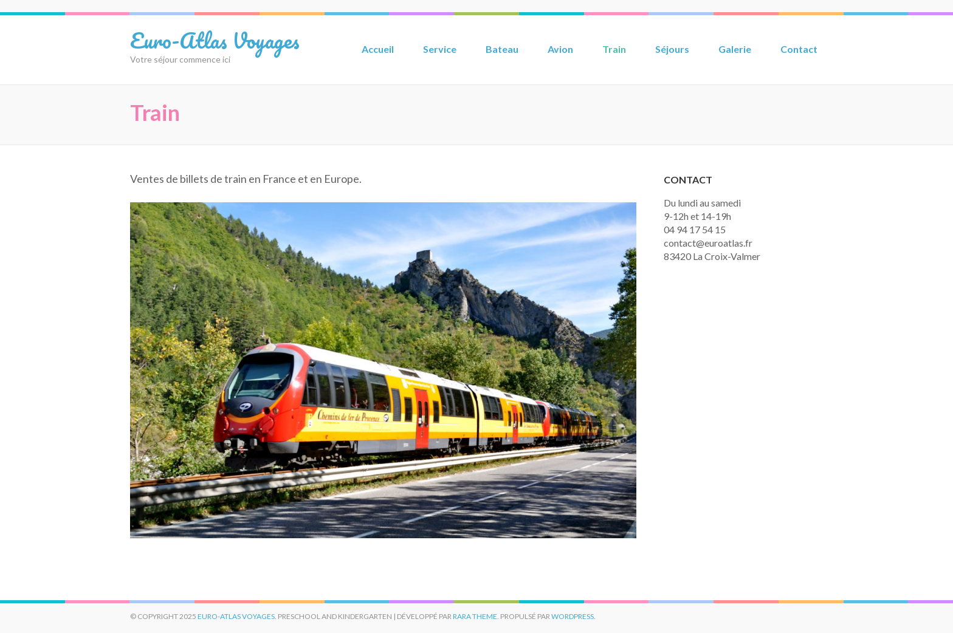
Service (439, 49)
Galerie (734, 49)
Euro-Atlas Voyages (215, 40)
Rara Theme (475, 616)
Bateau (502, 49)
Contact (798, 49)
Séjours (672, 49)
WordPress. (573, 616)
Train (614, 49)
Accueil (378, 49)
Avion (560, 49)
